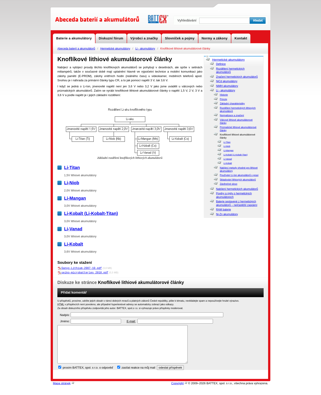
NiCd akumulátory (226, 81)
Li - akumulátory (145, 48)
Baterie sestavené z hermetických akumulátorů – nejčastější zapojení (236, 203)
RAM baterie (223, 209)
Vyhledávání (186, 20)
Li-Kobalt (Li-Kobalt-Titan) (235, 154)
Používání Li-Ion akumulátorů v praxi (239, 175)
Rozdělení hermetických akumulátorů (230, 70)
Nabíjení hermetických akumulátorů (237, 189)
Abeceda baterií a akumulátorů (76, 48)
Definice (221, 64)
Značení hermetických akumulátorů (237, 76)
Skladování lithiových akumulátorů (238, 179)
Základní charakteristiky (232, 103)
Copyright (177, 390)
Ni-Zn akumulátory (227, 214)
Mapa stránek (62, 390)
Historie (224, 94)
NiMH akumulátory (227, 86)
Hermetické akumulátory (115, 48)
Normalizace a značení (232, 115)
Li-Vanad (227, 159)
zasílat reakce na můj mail (138, 374)
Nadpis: (65, 314)
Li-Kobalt (227, 163)
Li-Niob (226, 146)
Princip (223, 99)
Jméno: (65, 321)
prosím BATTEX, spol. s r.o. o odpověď (88, 374)
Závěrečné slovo (228, 183)
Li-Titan (226, 142)
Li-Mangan (228, 150)
